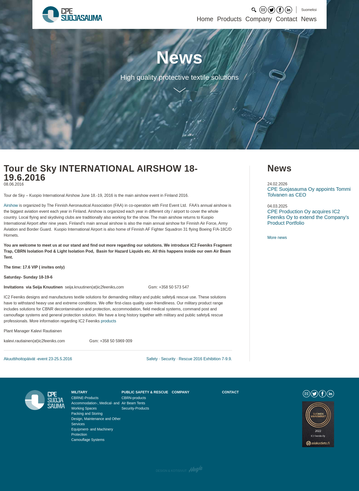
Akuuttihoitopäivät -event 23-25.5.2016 (38, 359)
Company (258, 18)
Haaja (196, 469)
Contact (263, 9)
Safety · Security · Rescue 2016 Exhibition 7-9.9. (189, 359)
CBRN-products (134, 398)
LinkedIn (288, 9)
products (109, 321)
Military (79, 392)
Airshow (11, 205)
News (309, 18)
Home (205, 18)
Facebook (280, 9)
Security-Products (135, 408)
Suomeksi (309, 10)
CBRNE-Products (84, 398)
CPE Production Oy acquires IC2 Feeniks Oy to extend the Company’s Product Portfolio (308, 217)
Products (229, 18)
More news (277, 237)
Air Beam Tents (133, 403)
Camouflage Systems (87, 440)
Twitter (271, 9)
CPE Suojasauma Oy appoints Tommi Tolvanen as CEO (309, 192)
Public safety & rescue (145, 392)
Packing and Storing (86, 414)
